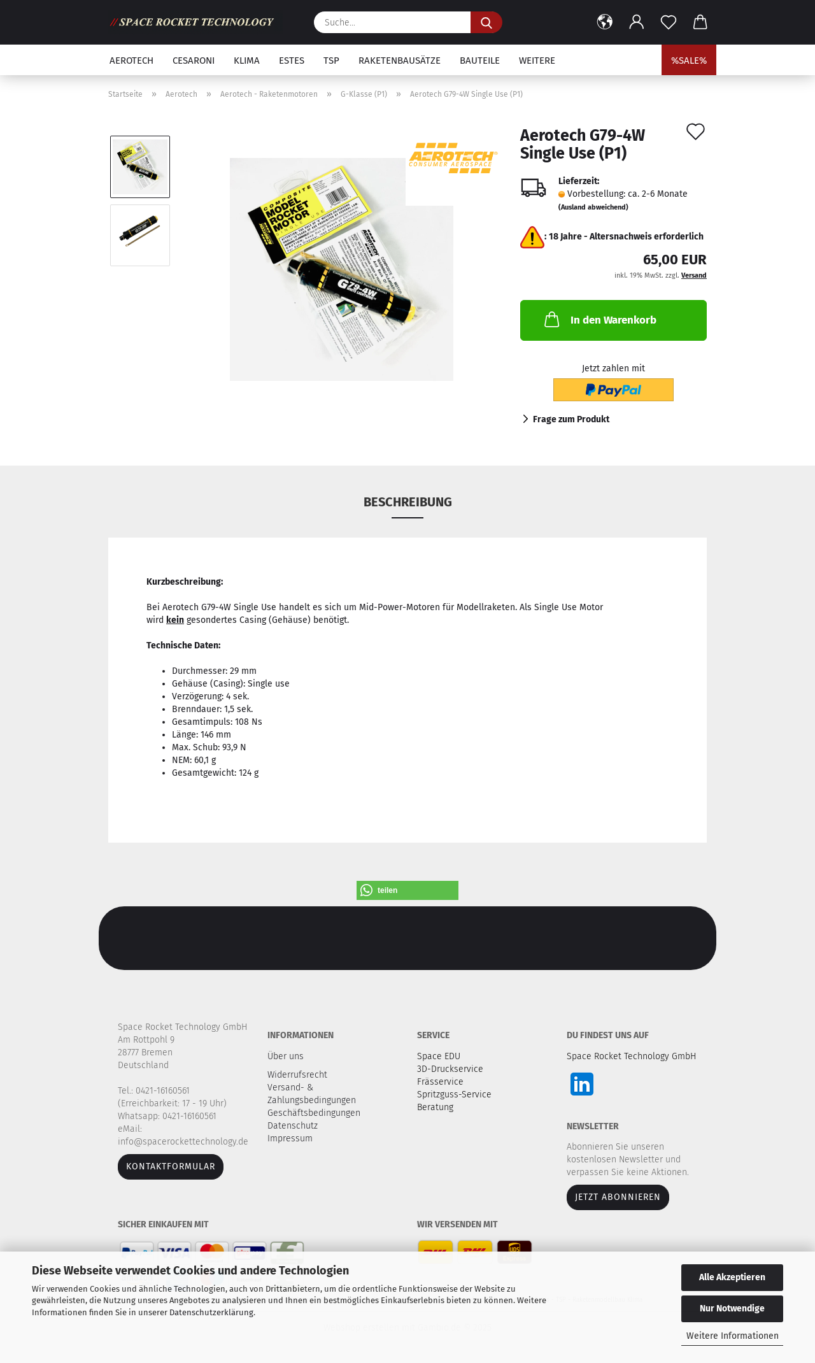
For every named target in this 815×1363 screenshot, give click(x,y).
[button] (605, 22)
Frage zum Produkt (571, 419)
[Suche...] (486, 22)
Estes (291, 60)
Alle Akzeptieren (732, 1277)
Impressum (290, 1138)
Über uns (285, 1056)
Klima (247, 60)
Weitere (537, 60)
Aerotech (131, 60)
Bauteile (480, 60)
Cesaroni (194, 60)
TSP (331, 60)
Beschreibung (408, 502)
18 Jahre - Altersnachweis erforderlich (626, 236)
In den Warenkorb (599, 319)
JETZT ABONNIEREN (618, 1197)
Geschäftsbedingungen (315, 1113)
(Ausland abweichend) (593, 207)
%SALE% (689, 60)
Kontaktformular (170, 1166)
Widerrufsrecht (298, 1074)
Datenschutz (293, 1125)
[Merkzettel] (668, 22)
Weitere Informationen (732, 1336)
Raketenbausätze (399, 60)
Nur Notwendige (732, 1308)
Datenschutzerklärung (211, 1312)
